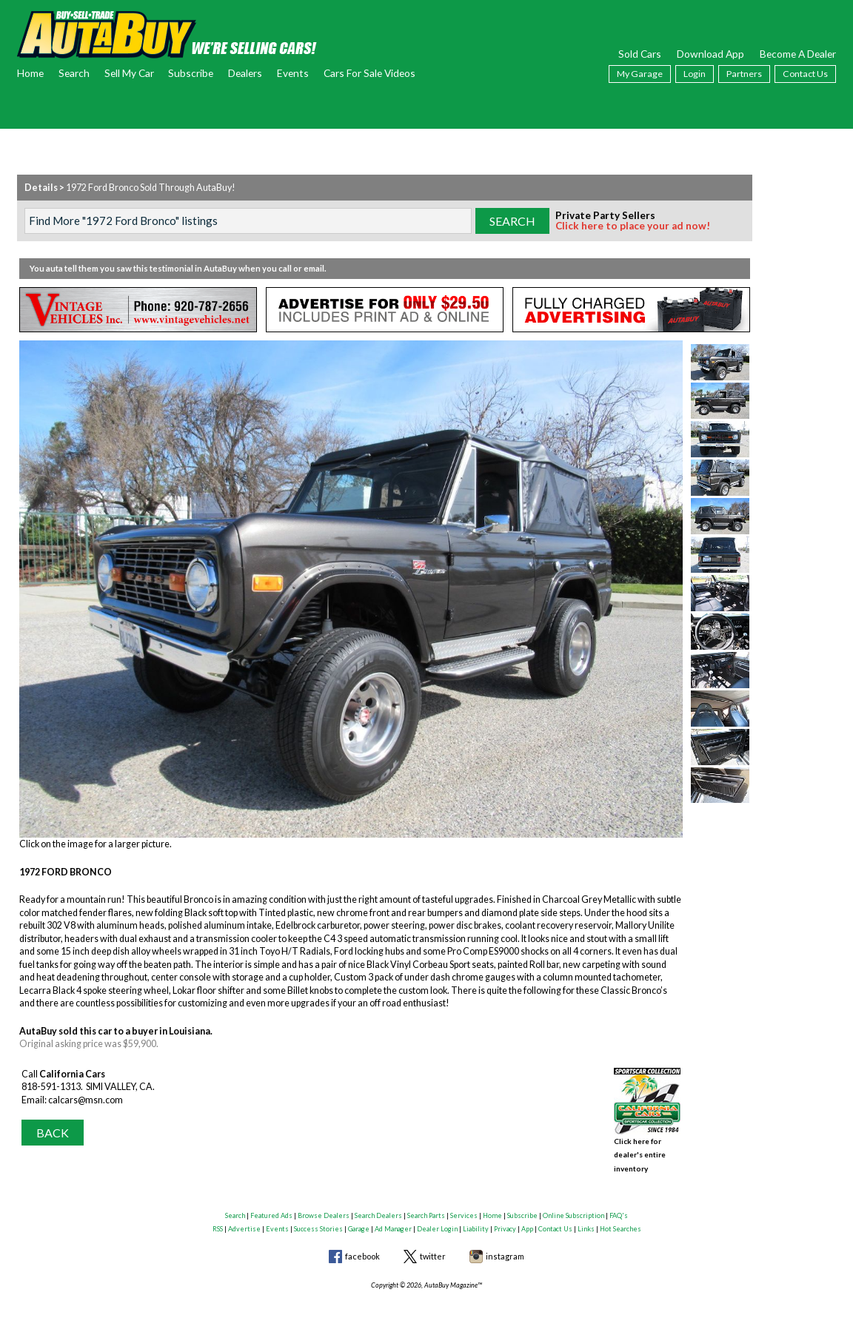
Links (586, 1221)
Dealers (245, 73)
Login (694, 73)
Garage (358, 1221)
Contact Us (805, 73)
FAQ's (618, 1208)
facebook (362, 1249)
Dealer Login (437, 1221)
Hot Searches (620, 1221)
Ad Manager (393, 1221)
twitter (433, 1249)
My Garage (640, 73)
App (527, 1221)
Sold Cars (639, 53)
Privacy (505, 1221)
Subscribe (190, 73)
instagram (505, 1249)
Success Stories (318, 1221)
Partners (744, 73)
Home (30, 73)
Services (464, 1208)
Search (74, 73)
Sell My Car (129, 73)
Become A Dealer (798, 53)
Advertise (244, 1221)
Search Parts (426, 1208)
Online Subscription (573, 1208)
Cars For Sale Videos (369, 73)
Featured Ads (271, 1208)
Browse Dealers (323, 1208)
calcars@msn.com (85, 1100)
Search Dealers (378, 1208)
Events (293, 73)
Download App (710, 53)
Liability (476, 1221)
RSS (218, 1221)
